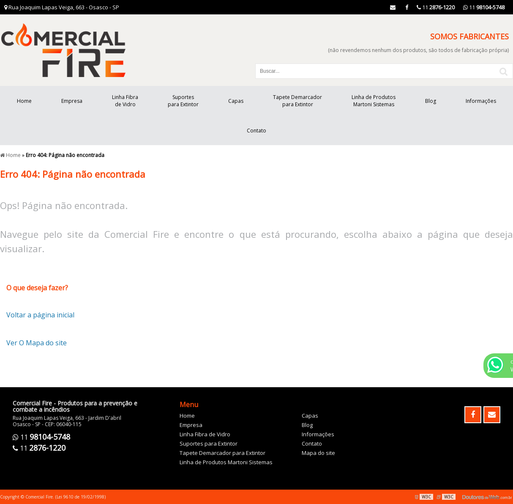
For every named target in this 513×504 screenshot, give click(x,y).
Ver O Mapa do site (36, 342)
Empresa (71, 101)
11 (484, 7)
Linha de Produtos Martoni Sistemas (374, 101)
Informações (481, 101)
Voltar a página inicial (40, 314)
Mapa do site (318, 453)
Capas (235, 101)
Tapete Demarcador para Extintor (297, 101)
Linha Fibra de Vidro (125, 101)
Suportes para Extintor (183, 101)
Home (24, 101)
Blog (430, 101)
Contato (256, 130)
